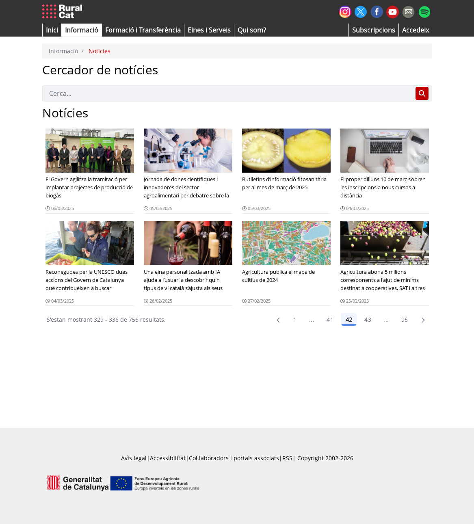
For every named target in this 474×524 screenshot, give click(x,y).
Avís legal (134, 458)
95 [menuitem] (404, 319)
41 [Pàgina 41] (330, 319)
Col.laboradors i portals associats (234, 458)
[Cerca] (227, 93)
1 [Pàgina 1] (295, 319)
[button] (52, 30)
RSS (287, 458)
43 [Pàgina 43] (367, 319)
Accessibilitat (168, 458)
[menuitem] (143, 30)
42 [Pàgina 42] (349, 319)
